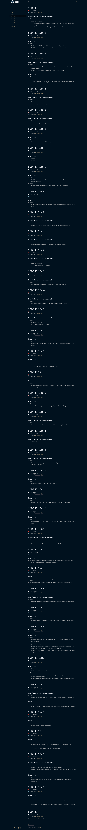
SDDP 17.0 (13, 18)
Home (12, 8)
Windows (37, 12)
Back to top (31, 825)
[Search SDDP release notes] (43, 2)
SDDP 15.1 (13, 22)
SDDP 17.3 (13, 12)
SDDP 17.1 (13, 16)
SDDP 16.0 (13, 20)
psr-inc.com (39, 827)
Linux (42, 12)
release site (40, 819)
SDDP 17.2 (13, 14)
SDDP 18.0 (13, 10)
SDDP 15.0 (13, 24)
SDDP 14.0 (13, 26)
